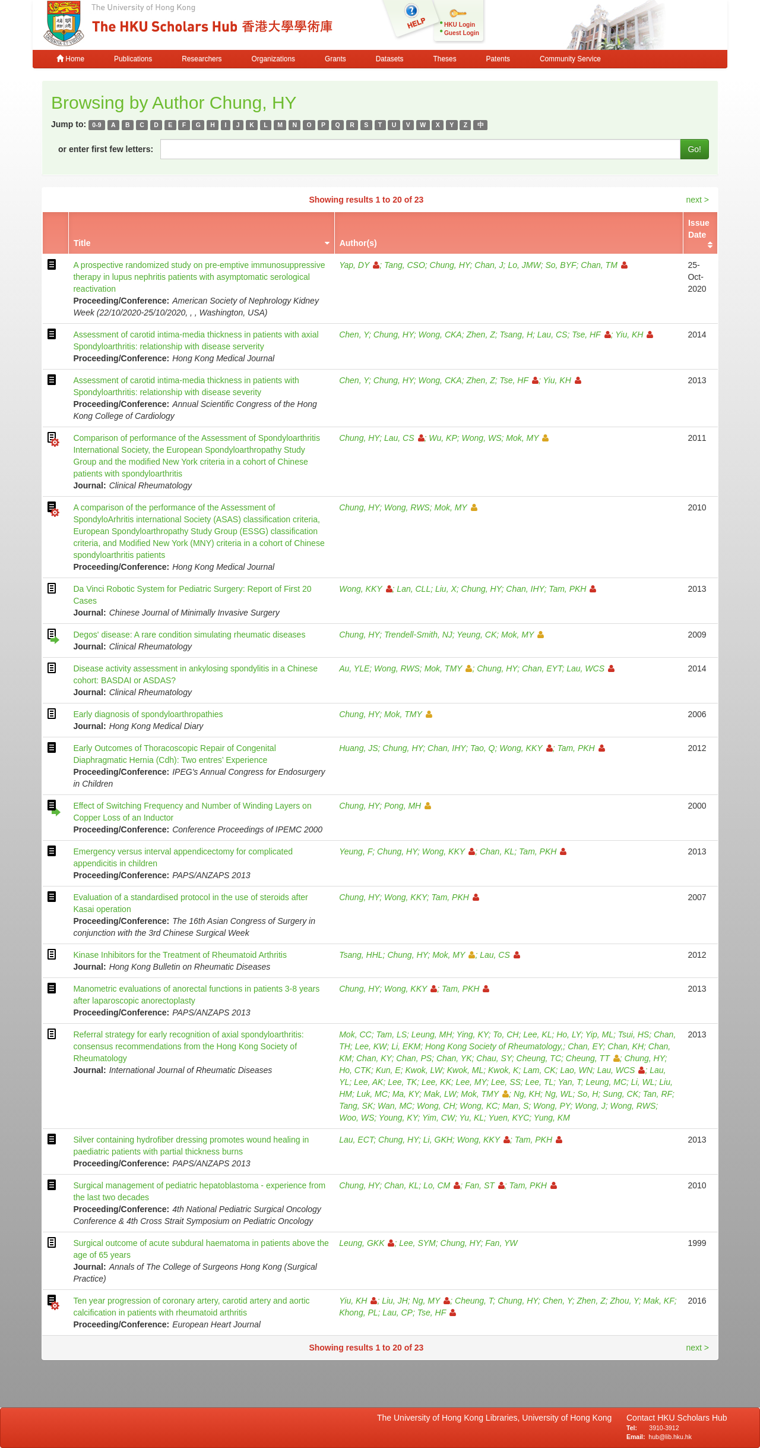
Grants (335, 59)
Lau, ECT (356, 1139)
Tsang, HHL (360, 955)
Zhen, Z (480, 334)
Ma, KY (405, 1094)
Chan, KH (625, 1046)
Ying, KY (473, 1034)
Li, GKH (437, 1139)
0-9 (96, 124)
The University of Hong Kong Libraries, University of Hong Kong (496, 1417)
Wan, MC (395, 1106)
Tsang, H (516, 334)
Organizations (273, 59)
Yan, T (569, 1082)
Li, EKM (405, 1046)
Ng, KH (527, 1094)
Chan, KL (497, 851)
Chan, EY (585, 1046)
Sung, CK (620, 1094)
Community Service (570, 59)
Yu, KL (472, 1117)
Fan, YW (501, 1243)
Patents (498, 59)
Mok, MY (527, 438)
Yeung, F (355, 851)
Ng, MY (432, 1300)
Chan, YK (454, 1058)
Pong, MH (407, 805)
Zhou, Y (624, 1300)
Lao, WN (576, 1070)
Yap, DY (359, 265)
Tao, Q (482, 748)
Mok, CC (355, 1034)
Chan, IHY (525, 589)
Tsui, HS (633, 1034)
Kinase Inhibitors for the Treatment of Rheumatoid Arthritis (180, 955)
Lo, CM (441, 1185)
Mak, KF (659, 1300)
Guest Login (461, 33)
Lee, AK (368, 1082)
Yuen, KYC (509, 1117)
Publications (133, 59)
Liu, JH (395, 1300)
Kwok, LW (423, 1070)
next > (697, 199)
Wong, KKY (365, 589)
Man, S (515, 1106)
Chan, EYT (542, 668)
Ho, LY (568, 1034)
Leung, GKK (366, 1243)
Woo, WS (356, 1117)
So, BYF (560, 265)
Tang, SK (356, 1106)
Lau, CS (552, 334)
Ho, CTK (355, 1070)
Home (70, 59)
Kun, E (388, 1070)
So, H (587, 1094)
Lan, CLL (413, 589)
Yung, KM (552, 1117)
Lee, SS (506, 1082)
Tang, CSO (404, 265)
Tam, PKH (572, 589)
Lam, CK (539, 1070)
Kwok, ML (465, 1070)
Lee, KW (371, 1046)
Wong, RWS (407, 507)
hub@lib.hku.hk (670, 1436)
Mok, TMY (449, 668)
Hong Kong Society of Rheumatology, (494, 1046)
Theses (445, 59)
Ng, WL (559, 1094)
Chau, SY (493, 1058)
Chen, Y (354, 334)
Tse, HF (591, 334)
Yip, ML (599, 1034)
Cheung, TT (593, 1058)
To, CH (505, 1034)
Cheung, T (474, 1300)
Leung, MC (606, 1082)
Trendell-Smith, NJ (418, 634)
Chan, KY (373, 1058)
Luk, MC (372, 1094)
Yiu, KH (634, 334)
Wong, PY (552, 1106)
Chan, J (488, 265)
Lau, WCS (590, 668)
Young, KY (398, 1117)
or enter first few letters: (105, 149)
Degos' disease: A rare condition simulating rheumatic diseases (189, 634)
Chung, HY (450, 265)
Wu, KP (443, 438)
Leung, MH (431, 1034)
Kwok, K (503, 1070)
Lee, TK (402, 1082)
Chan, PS (414, 1058)
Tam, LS (391, 1034)
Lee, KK (436, 1082)
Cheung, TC (539, 1058)
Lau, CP (397, 1312)
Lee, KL (537, 1034)
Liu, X (446, 589)
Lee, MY (471, 1082)
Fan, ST (485, 1185)
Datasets (390, 59)
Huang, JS (358, 748)
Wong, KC (479, 1106)
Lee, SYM (417, 1243)
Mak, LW (440, 1094)
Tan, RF (657, 1094)
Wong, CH (436, 1106)
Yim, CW (438, 1117)
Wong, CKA (440, 334)
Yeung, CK (476, 634)
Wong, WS (482, 438)
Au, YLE (354, 668)
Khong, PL (358, 1312)
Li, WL (643, 1082)
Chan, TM (604, 265)
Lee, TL (539, 1082)
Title (82, 243)
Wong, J (590, 1106)
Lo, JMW (524, 265)
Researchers (201, 59)
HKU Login (459, 24)
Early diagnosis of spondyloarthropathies (148, 714)
